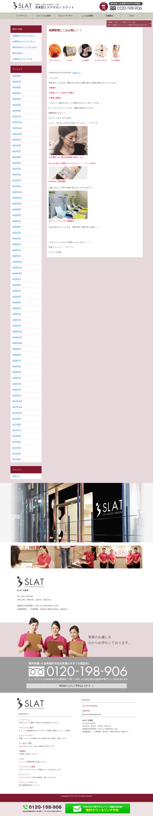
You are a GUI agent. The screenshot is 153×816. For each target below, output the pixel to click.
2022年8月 (16, 76)
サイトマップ (24, 774)
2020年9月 (16, 209)
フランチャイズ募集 (27, 767)
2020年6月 (16, 227)
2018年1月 (16, 395)
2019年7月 (16, 291)
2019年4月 (16, 308)
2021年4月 (16, 169)
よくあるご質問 (25, 743)
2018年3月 (16, 384)
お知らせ (76, 73)
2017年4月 (16, 448)
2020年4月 (16, 238)
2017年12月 (17, 401)
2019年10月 (17, 273)
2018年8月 (16, 355)
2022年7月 (16, 81)
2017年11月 (17, 407)
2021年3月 (16, 174)
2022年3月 (16, 105)
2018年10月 (17, 343)
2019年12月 (17, 262)
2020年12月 (17, 192)
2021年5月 (16, 163)
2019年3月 (16, 314)
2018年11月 (17, 337)
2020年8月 (16, 215)
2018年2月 (16, 389)
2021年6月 (16, 157)
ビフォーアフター (65, 16)
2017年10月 (17, 413)
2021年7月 (16, 151)
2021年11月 (17, 128)
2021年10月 (17, 134)
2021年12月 (17, 122)
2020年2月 (16, 250)
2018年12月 (17, 331)
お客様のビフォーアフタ (22, 59)
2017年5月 (16, 442)
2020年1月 (16, 256)
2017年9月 (16, 419)
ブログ (131, 16)
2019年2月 (16, 320)
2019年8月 (16, 285)
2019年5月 (16, 302)
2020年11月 (17, 198)
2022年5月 (16, 93)
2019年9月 (16, 279)
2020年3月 (16, 244)
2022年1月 (16, 116)
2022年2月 (16, 111)
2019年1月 (16, 326)
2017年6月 (16, 436)
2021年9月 (16, 139)
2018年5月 (16, 372)
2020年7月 (16, 221)
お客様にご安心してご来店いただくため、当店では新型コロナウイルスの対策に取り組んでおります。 (128, 23)
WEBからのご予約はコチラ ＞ (76, 685)
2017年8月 (16, 424)
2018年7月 (16, 360)
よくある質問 (87, 16)
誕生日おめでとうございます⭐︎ (24, 47)
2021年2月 (16, 180)
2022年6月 (16, 87)
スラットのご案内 (43, 16)
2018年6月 (16, 366)
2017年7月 (16, 430)
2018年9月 (16, 349)
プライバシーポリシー (28, 782)
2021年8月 (16, 145)
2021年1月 (16, 186)
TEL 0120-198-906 (89, 706)
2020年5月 (16, 232)
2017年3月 (16, 453)
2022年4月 (16, 99)
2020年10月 (17, 203)
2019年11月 (17, 267)
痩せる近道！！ (18, 53)
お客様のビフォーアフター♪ (23, 36)
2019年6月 (16, 296)
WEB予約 (86, 711)
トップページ (21, 16)
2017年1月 (16, 459)
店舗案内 (109, 16)
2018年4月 (16, 378)
